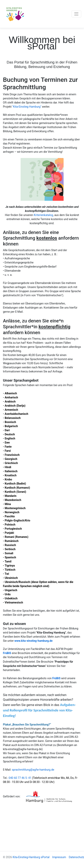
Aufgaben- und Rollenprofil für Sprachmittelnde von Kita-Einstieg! (39, 710)
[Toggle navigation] (76, 14)
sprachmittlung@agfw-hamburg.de (33, 769)
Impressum (59, 857)
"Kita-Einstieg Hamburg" (27, 106)
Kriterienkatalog (43, 215)
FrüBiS (7, 653)
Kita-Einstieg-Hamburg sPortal (31, 857)
